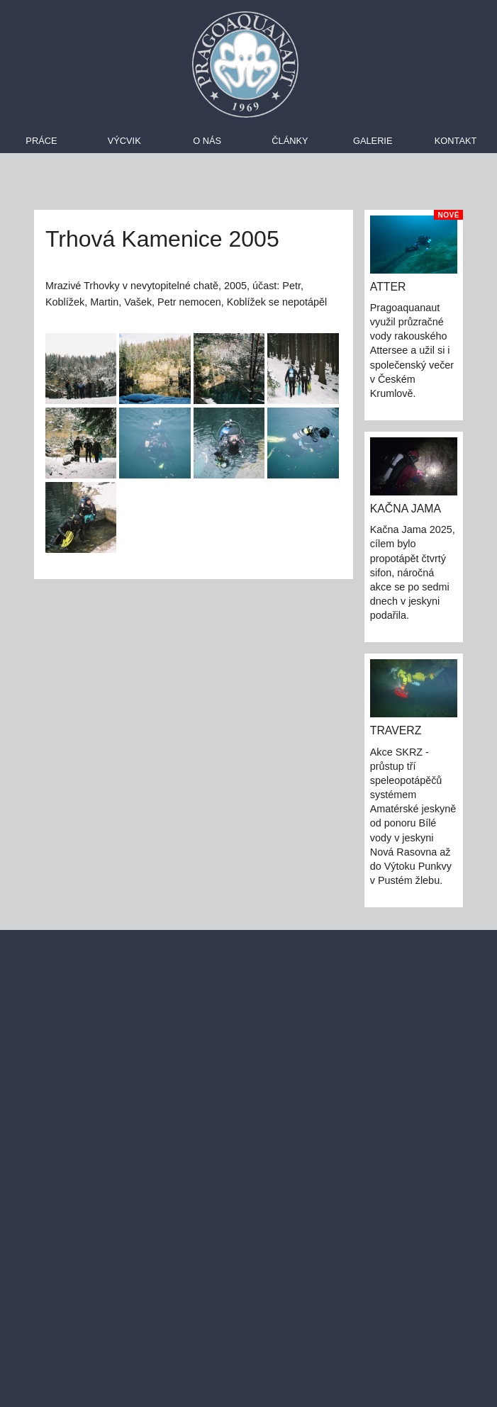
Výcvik (124, 140)
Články (290, 140)
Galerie (372, 140)
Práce (41, 140)
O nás (207, 140)
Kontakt (456, 140)
